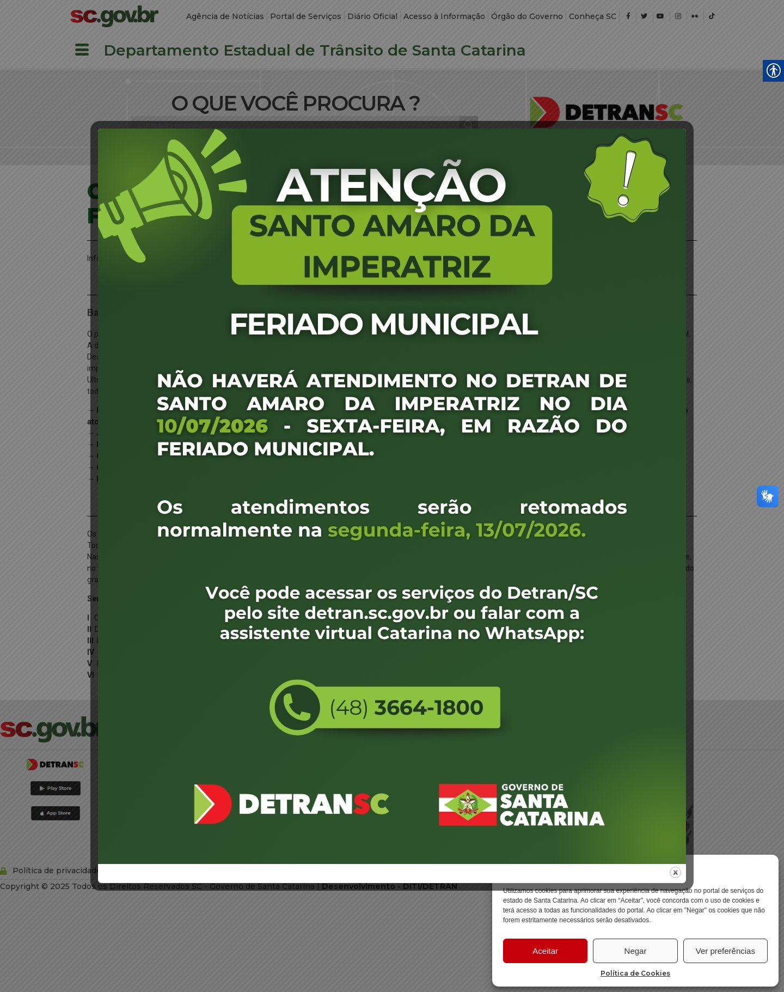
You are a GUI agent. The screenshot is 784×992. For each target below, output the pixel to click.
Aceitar (545, 951)
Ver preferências (725, 951)
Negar (635, 951)
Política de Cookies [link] (635, 973)
